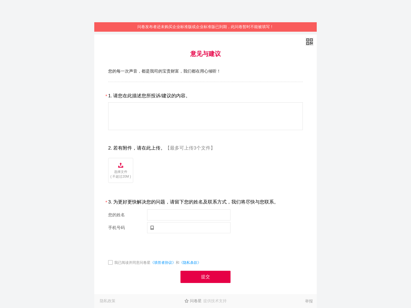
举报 (309, 301)
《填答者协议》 (163, 262)
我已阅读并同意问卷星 (132, 262)
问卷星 (196, 301)
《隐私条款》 (190, 262)
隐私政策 (107, 301)
